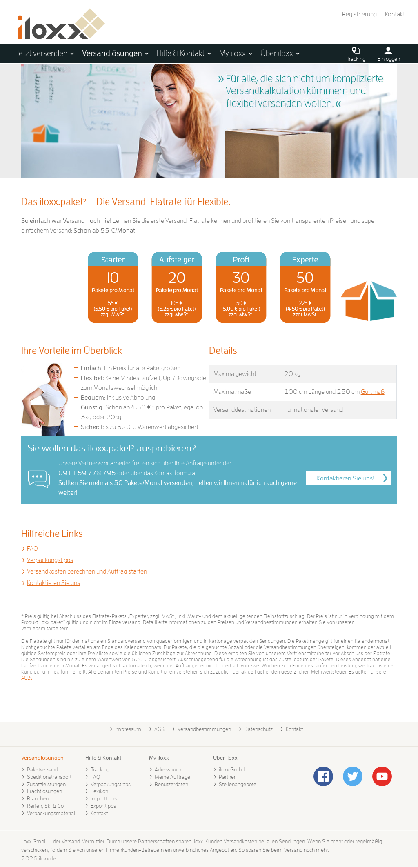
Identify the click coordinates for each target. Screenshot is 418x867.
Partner (227, 777)
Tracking (100, 769)
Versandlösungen (42, 757)
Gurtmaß (373, 392)
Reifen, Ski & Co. (46, 806)
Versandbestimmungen (204, 729)
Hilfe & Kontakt (103, 757)
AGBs (27, 677)
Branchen (38, 798)
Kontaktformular (175, 473)
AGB (159, 729)
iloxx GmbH (232, 769)
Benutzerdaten (171, 784)
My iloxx (159, 757)
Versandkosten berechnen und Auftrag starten (87, 571)
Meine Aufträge (172, 777)
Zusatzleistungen (46, 784)
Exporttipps (103, 806)
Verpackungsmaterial (51, 813)
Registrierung (359, 14)
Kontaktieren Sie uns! (345, 478)
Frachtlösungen (44, 791)
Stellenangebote (237, 784)
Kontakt (395, 14)
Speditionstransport (49, 777)
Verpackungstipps (50, 560)
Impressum (128, 729)
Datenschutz (258, 729)
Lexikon (99, 791)
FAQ (32, 548)
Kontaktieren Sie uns (53, 583)
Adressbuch (168, 769)
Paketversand (42, 769)
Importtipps (104, 798)
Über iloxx (225, 757)
